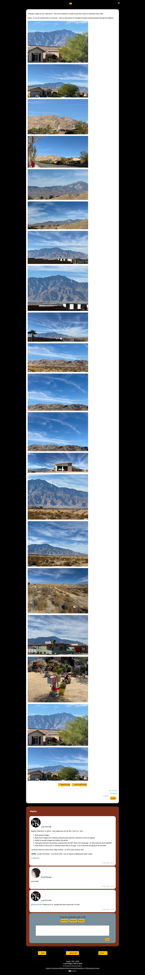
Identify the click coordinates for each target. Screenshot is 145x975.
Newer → (103, 953)
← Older (42, 953)
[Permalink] (113, 793)
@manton (36, 858)
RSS (73, 961)
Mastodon (73, 920)
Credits (68, 961)
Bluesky (81, 920)
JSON (77, 961)
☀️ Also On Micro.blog (79, 784)
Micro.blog (64, 920)
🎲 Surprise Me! (73, 953)
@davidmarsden (36, 905)
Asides (113, 798)
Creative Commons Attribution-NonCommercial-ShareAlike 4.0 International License (72, 968)
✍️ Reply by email (64, 784)
